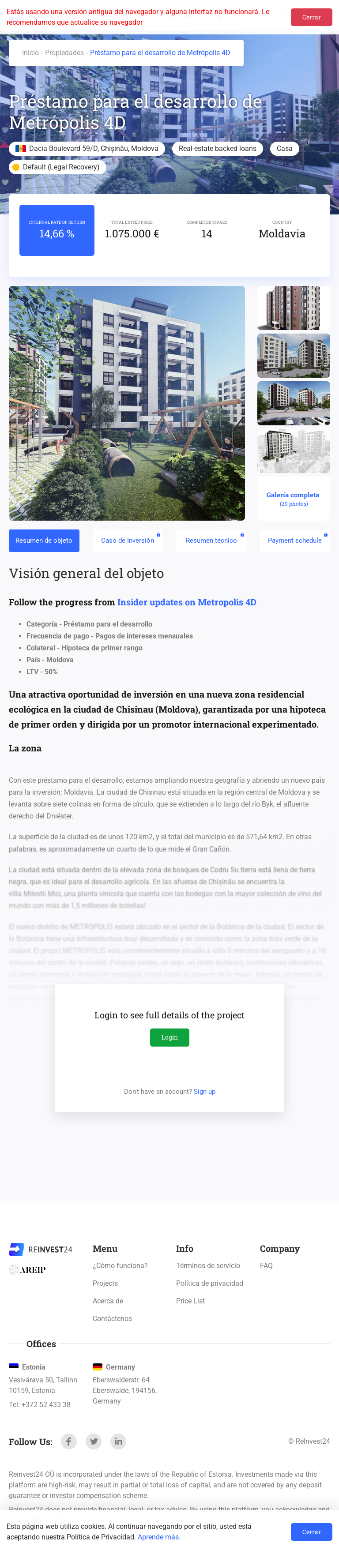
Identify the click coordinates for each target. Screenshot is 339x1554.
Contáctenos (112, 1318)
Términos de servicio (208, 1265)
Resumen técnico (215, 538)
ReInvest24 (40, 1249)
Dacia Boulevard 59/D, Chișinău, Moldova (93, 148)
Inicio (30, 53)
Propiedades (64, 53)
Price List (190, 1301)
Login (170, 1037)
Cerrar (311, 17)
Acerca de (108, 1301)
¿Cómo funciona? (120, 1265)
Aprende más (158, 1537)
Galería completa (294, 499)
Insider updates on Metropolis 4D (186, 602)
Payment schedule (298, 538)
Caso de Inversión (130, 538)
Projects (105, 1283)
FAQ (266, 1265)
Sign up (204, 1092)
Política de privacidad (209, 1283)
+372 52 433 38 (46, 1404)
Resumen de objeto (43, 540)
